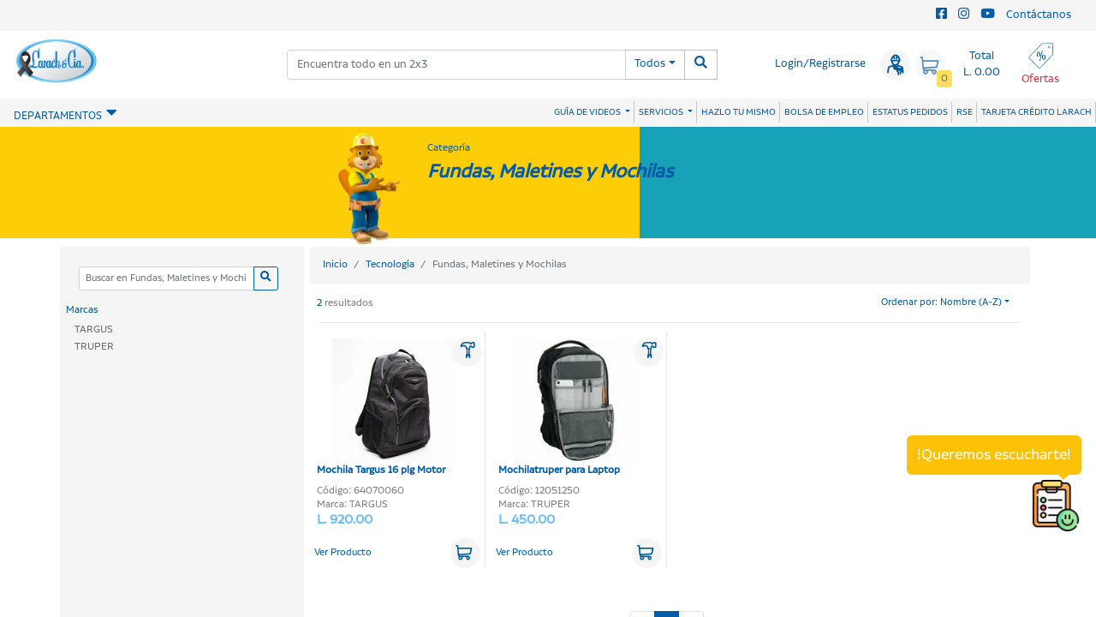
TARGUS (93, 329)
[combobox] (456, 65)
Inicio (335, 264)
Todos (649, 64)
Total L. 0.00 (981, 64)
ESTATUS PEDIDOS (910, 112)
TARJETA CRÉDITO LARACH (1036, 112)
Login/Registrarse (820, 64)
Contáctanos (1038, 15)
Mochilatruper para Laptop (568, 407)
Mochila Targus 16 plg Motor (386, 407)
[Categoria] (166, 279)
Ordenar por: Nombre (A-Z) (941, 302)
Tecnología (390, 264)
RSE (964, 112)
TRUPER (94, 346)
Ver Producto (343, 553)
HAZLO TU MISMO (738, 112)
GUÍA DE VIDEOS (588, 112)
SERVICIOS (662, 112)
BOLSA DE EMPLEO (824, 112)
